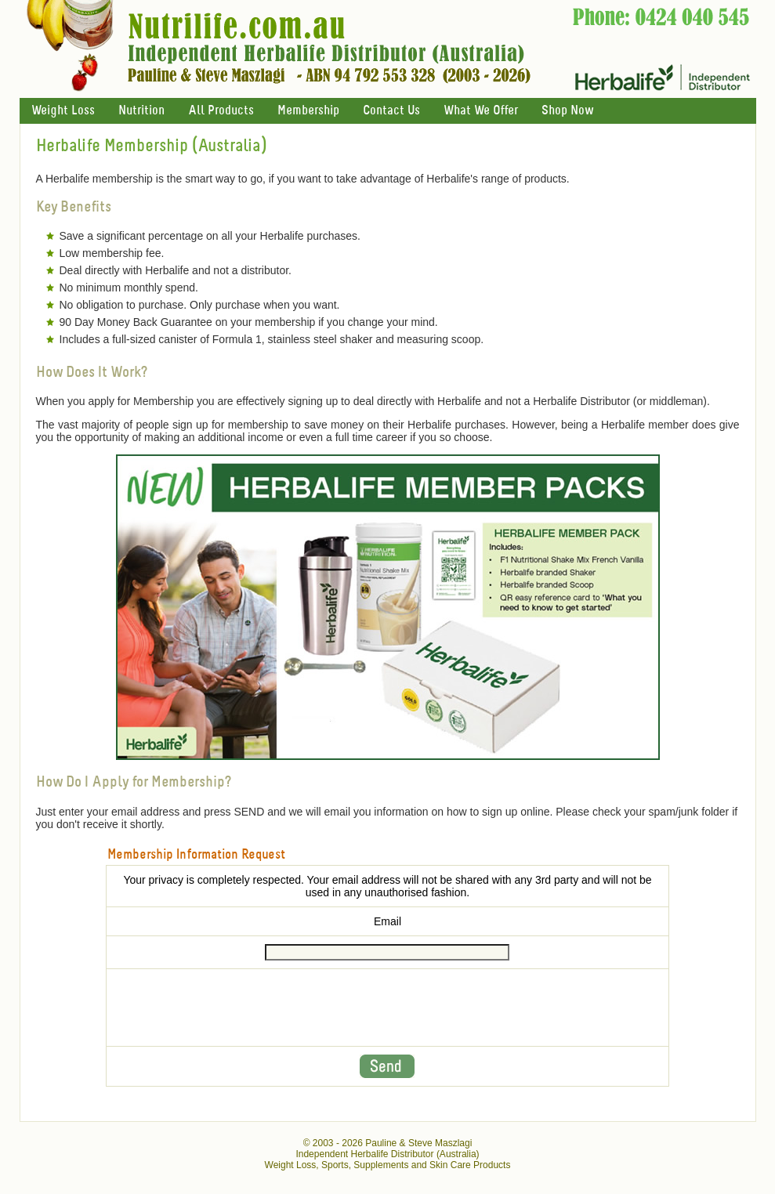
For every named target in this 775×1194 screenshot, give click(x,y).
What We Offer (481, 111)
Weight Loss (63, 111)
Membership (308, 111)
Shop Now (567, 111)
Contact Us (391, 111)
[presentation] (387, 1007)
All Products (221, 111)
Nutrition (141, 111)
